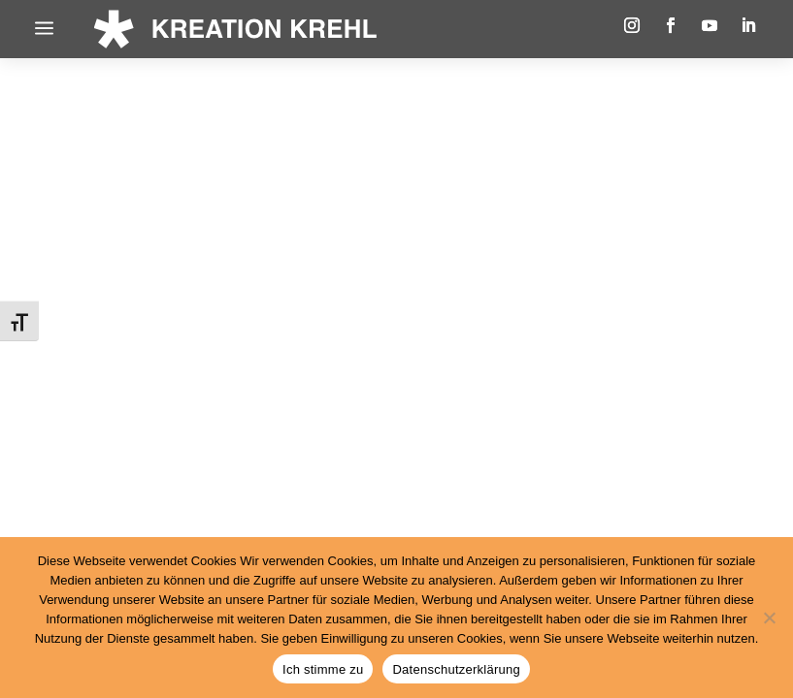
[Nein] (768, 617)
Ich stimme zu (322, 669)
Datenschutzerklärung (455, 669)
